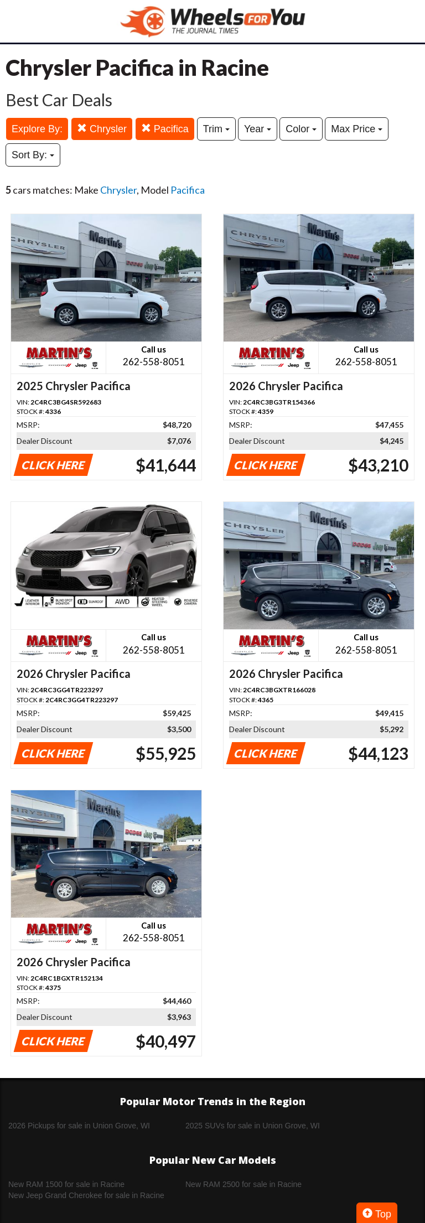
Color (301, 128)
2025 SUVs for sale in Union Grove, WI (252, 1125)
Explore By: (37, 128)
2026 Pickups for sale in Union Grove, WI (79, 1125)
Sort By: (33, 154)
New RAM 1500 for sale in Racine (66, 1184)
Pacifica (165, 128)
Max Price (356, 128)
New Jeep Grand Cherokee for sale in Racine (86, 1195)
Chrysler (102, 128)
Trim (216, 128)
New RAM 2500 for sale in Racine (243, 1184)
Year (257, 128)
